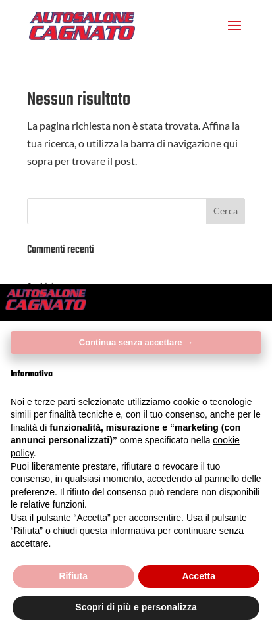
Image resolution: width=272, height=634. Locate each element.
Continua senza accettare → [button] (136, 342)
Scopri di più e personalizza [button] (135, 607)
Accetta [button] (198, 576)
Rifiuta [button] (73, 576)
